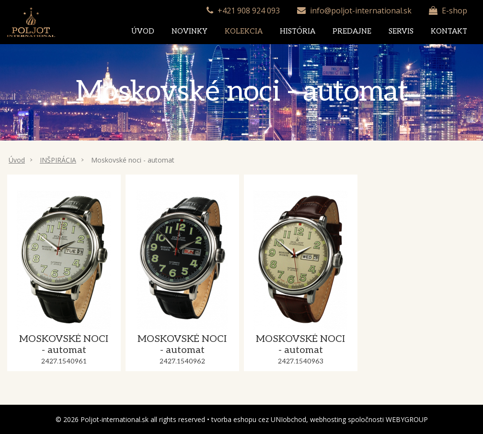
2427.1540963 (300, 361)
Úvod (142, 31)
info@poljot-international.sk (361, 10)
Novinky (189, 31)
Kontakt (449, 31)
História (297, 31)
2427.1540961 (64, 361)
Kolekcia (244, 31)
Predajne (352, 31)
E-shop (454, 10)
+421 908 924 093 (249, 10)
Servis (401, 31)
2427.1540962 (182, 361)
